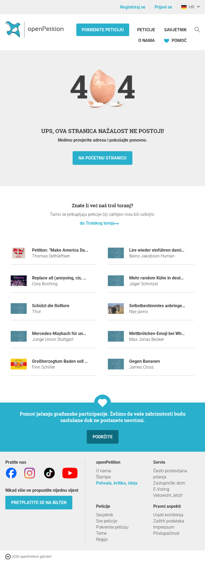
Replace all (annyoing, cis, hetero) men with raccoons (83, 277)
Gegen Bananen (144, 361)
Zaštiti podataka (168, 521)
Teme (101, 533)
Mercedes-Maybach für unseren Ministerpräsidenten (83, 333)
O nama (146, 40)
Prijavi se (163, 7)
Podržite (103, 436)
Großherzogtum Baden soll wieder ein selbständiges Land (87, 361)
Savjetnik (175, 29)
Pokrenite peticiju (103, 29)
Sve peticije (106, 521)
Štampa (103, 476)
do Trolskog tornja (97, 223)
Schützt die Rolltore (50, 305)
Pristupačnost (166, 533)
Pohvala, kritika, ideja (116, 483)
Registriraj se (132, 7)
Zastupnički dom (169, 483)
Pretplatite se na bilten (38, 502)
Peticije (146, 29)
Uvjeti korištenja (168, 514)
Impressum (163, 527)
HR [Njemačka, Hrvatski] (187, 7)
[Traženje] (197, 29)
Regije (102, 539)
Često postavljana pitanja (170, 473)
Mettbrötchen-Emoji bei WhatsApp (162, 333)
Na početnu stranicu (102, 158)
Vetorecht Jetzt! (168, 495)
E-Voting (161, 489)
